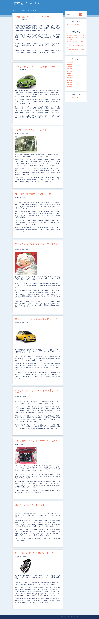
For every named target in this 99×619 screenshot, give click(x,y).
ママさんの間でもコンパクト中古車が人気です (36, 391)
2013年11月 (70, 82)
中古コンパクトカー (72, 97)
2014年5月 (70, 73)
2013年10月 (70, 84)
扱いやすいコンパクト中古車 (30, 505)
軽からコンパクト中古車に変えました (34, 553)
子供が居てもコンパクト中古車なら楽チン (36, 441)
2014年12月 (70, 64)
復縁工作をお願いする (73, 24)
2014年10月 (70, 68)
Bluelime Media (80, 616)
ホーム (84, 4)
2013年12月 (70, 80)
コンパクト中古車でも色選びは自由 (33, 194)
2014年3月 (70, 78)
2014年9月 (70, 71)
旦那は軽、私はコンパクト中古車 (32, 16)
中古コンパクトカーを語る (27, 3)
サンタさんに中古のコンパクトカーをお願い (37, 245)
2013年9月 (70, 87)
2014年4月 (70, 75)
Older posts (16, 612)
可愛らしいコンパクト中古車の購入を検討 (36, 319)
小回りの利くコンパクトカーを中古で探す (36, 66)
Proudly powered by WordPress (60, 616)
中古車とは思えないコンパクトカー (33, 130)
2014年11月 (70, 66)
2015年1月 (70, 62)
